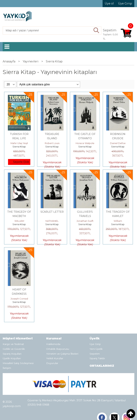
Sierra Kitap (19, 146)
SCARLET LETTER (52, 211)
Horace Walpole (85, 143)
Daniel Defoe (118, 143)
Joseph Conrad (19, 298)
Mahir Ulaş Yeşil (19, 143)
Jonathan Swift (85, 220)
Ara (96, 30)
